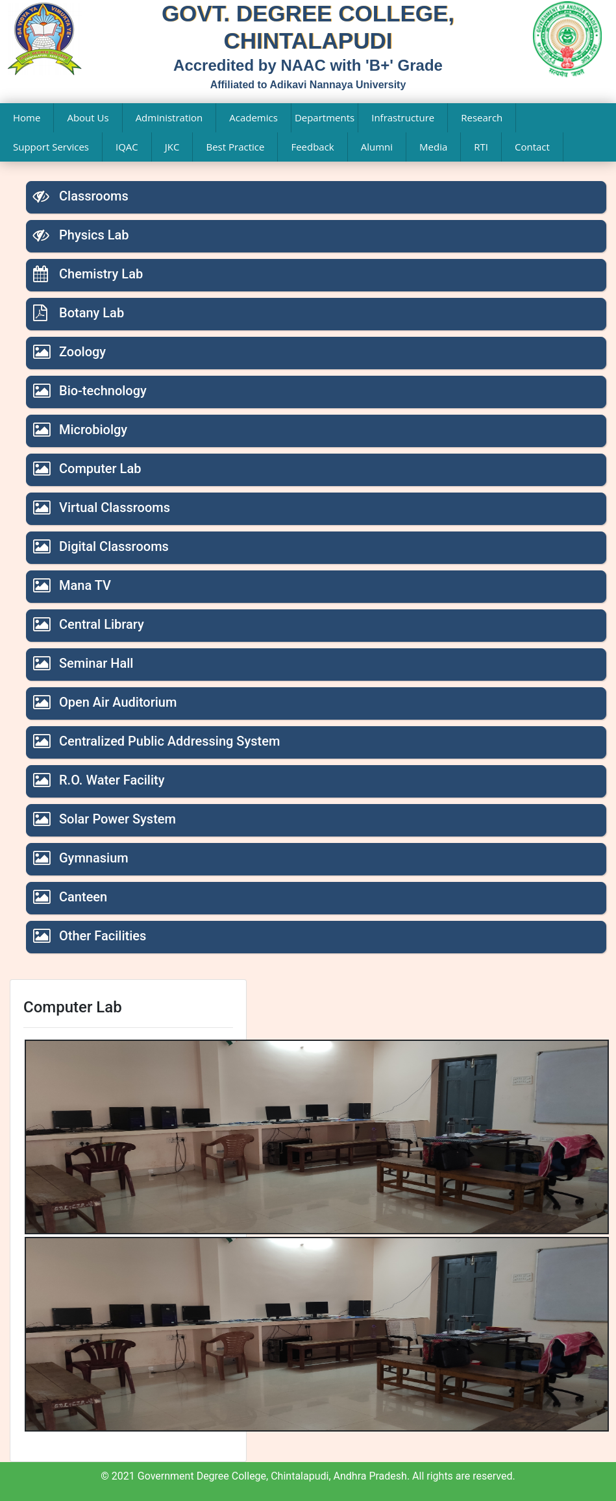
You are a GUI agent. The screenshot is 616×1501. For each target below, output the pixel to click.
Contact (532, 146)
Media (433, 146)
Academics (253, 117)
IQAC (127, 146)
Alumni (377, 146)
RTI (481, 146)
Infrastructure (402, 117)
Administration (169, 117)
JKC (172, 146)
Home (26, 117)
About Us (87, 117)
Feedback (312, 146)
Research (481, 117)
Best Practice (235, 146)
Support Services (51, 146)
